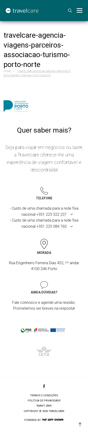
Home (7, 71)
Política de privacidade (44, 400)
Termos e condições (44, 395)
